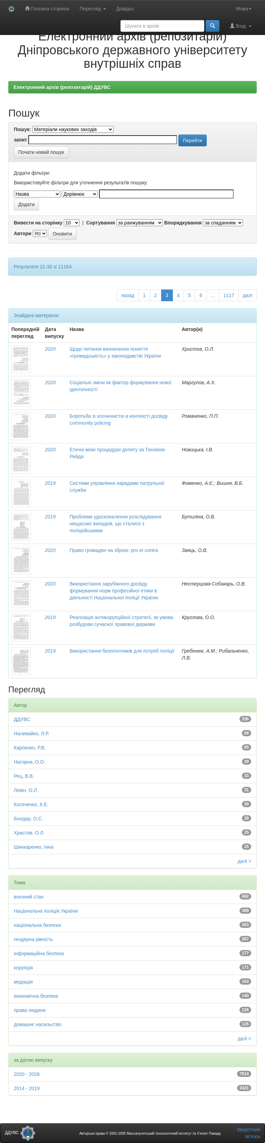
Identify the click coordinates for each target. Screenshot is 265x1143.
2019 (50, 483)
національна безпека (37, 925)
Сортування (100, 222)
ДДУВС (22, 719)
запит (20, 139)
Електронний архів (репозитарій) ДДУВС (61, 87)
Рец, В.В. (24, 776)
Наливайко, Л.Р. (31, 733)
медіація (23, 982)
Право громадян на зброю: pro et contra (114, 550)
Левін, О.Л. (26, 790)
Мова (244, 8)
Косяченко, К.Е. (31, 804)
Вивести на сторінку (38, 222)
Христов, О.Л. (29, 833)
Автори (22, 233)
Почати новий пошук (41, 152)
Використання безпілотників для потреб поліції (122, 651)
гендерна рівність (33, 939)
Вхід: (241, 26)
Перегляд (93, 8)
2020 (50, 349)
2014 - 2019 (27, 1088)
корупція (23, 967)
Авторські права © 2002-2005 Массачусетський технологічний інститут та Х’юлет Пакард (150, 1133)
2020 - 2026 (27, 1074)
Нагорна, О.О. (29, 762)
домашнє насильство (37, 1024)
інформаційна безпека (39, 953)
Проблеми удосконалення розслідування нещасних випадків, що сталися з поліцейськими (115, 523)
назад (127, 295)
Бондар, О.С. (28, 818)
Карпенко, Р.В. (30, 747)
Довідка (125, 8)
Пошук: (22, 129)
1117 (229, 295)
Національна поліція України (46, 911)
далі (247, 295)
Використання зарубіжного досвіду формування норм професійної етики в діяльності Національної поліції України (114, 590)
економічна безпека (36, 996)
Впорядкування (183, 222)
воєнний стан (28, 897)
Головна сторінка (47, 8)
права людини (30, 1010)
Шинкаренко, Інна (33, 847)
